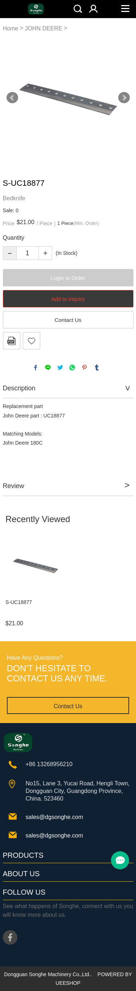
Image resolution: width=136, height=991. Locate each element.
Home (10, 28)
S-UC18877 (18, 602)
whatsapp (72, 367)
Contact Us (67, 320)
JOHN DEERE (43, 28)
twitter (60, 367)
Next (124, 98)
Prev (12, 98)
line (47, 367)
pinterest (84, 367)
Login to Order (68, 278)
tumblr (96, 367)
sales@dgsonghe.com (54, 817)
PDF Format (11, 340)
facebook (35, 367)
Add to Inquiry (68, 299)
